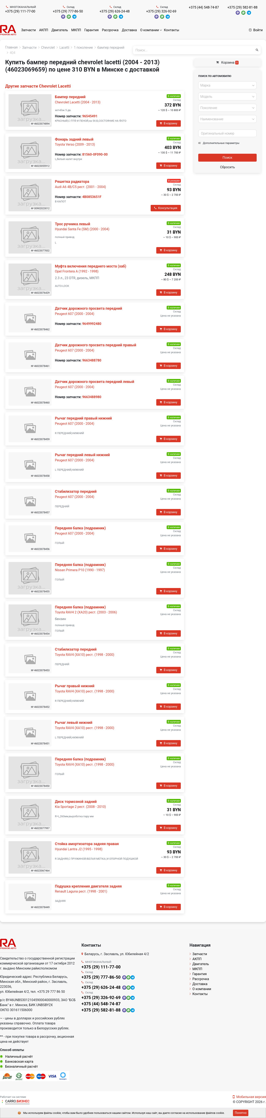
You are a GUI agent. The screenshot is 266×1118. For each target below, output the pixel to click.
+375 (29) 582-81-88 (242, 7)
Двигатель (60, 30)
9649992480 (91, 324)
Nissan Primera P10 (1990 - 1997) (80, 570)
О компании (149, 30)
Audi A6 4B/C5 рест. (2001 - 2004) (80, 187)
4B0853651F (91, 197)
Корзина (227, 62)
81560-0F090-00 (95, 154)
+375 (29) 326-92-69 (161, 11)
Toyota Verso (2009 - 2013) (75, 144)
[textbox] (226, 85)
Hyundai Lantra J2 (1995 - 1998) (78, 849)
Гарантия (91, 30)
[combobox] (227, 85)
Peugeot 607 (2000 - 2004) (74, 314)
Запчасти (28, 30)
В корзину (168, 123)
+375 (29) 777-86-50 (68, 11)
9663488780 (91, 360)
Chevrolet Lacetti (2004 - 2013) (77, 102)
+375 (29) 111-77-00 (20, 11)
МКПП (76, 30)
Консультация (165, 208)
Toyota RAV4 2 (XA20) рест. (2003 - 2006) (86, 612)
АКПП (43, 30)
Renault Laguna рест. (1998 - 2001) (81, 891)
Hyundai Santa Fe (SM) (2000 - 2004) (82, 229)
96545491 (89, 116)
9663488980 (91, 397)
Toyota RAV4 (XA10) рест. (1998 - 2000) (84, 655)
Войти (256, 30)
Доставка (129, 30)
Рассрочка (110, 30)
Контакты (171, 30)
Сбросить (227, 167)
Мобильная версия (249, 1097)
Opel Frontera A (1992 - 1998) (76, 271)
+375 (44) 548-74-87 (204, 7)
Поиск (227, 158)
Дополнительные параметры (218, 143)
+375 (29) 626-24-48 (115, 11)
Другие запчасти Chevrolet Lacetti (38, 86)
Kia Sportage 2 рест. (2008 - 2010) (80, 807)
